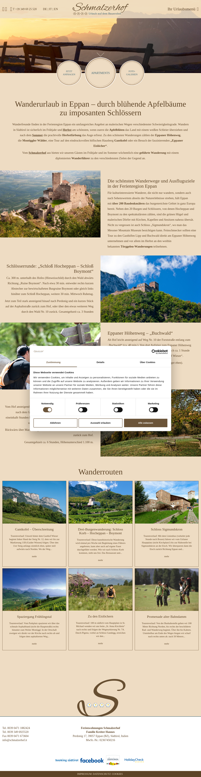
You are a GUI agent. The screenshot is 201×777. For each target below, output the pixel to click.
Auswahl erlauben (100, 422)
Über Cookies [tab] (147, 362)
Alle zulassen (145, 422)
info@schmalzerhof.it (14, 740)
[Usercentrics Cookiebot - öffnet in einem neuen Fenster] (154, 352)
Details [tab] (100, 362)
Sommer (37, 135)
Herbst (67, 129)
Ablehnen (55, 422)
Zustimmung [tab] (53, 362)
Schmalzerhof (37, 152)
